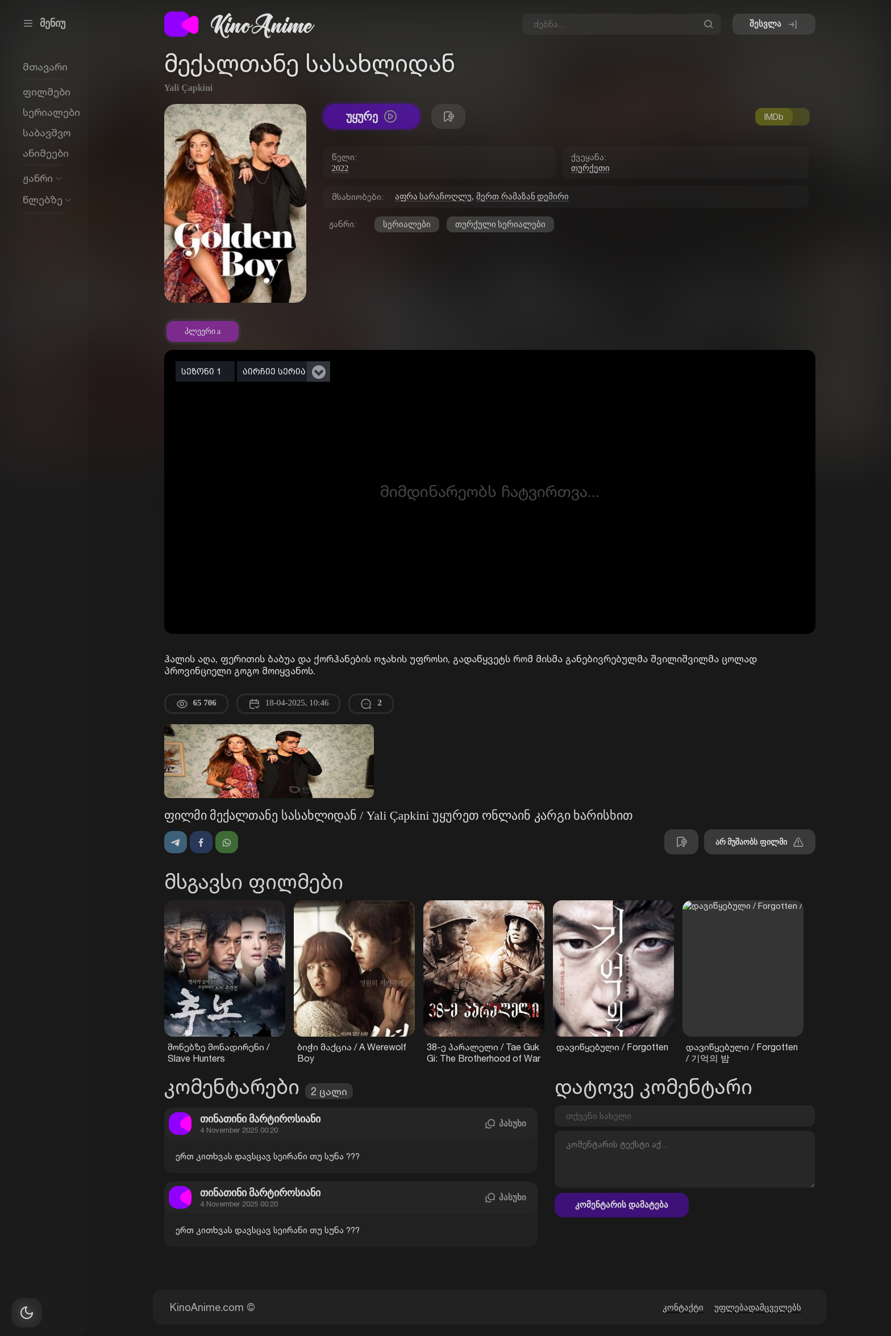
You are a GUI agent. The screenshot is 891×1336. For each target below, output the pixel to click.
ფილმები (46, 91)
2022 (340, 168)
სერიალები (407, 224)
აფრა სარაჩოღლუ (433, 196)
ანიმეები (46, 153)
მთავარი (45, 66)
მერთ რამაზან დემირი (522, 196)
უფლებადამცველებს (757, 1307)
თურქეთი (590, 168)
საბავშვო (46, 132)
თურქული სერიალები (500, 224)
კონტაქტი (683, 1307)
